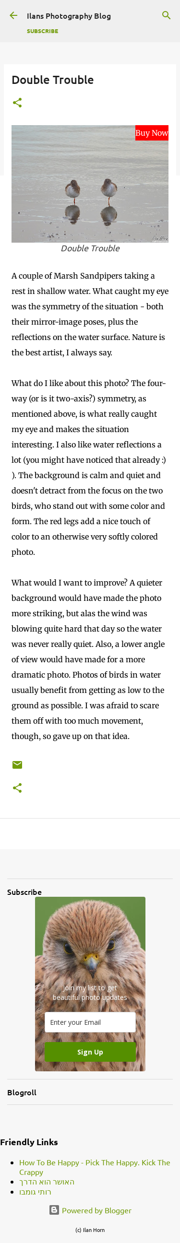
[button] (17, 103)
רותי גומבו (35, 1191)
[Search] (166, 15)
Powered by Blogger (90, 1210)
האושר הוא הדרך (46, 1181)
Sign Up (90, 1051)
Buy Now (151, 133)
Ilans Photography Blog (69, 15)
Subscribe (42, 31)
